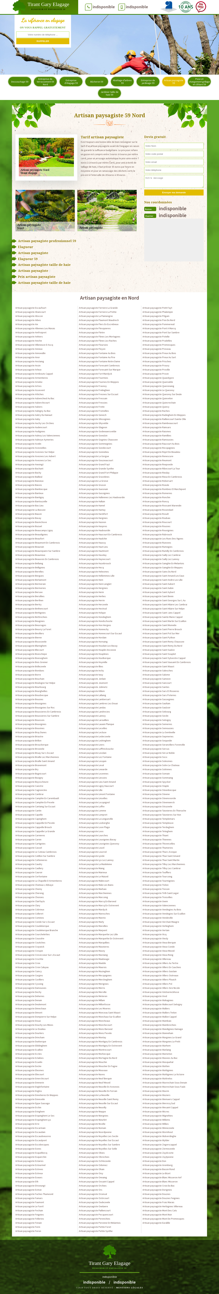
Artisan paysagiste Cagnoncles (31, 790)
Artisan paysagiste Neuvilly (92, 1107)
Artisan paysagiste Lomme (92, 810)
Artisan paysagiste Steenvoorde (159, 798)
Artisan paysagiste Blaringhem (31, 645)
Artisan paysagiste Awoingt (29, 464)
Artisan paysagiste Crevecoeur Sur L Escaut (37, 954)
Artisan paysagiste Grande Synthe (96, 468)
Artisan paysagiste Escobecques (32, 1144)
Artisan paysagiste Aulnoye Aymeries (34, 439)
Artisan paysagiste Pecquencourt (96, 1214)
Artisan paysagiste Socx (155, 757)
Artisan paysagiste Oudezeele (94, 1202)
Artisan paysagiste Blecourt (29, 649)
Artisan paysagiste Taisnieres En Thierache (164, 810)
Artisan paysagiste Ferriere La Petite (98, 311)
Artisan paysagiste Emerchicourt (32, 1078)
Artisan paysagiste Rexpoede (158, 464)
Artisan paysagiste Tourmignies (159, 880)
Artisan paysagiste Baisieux (29, 480)
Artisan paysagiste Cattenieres (31, 860)
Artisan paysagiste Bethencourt (31, 608)
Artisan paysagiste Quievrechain (159, 402)
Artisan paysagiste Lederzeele (94, 736)
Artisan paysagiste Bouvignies (30, 724)
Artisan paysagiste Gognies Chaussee (98, 439)
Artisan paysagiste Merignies (94, 983)
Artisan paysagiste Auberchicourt (32, 402)
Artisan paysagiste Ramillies (157, 435)
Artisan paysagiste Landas (92, 707)
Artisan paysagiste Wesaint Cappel (160, 1107)
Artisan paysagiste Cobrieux (29, 909)
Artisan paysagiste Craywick (29, 946)
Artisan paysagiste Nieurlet (93, 1119)
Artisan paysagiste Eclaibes (29, 1057)
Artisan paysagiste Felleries (29, 1218)
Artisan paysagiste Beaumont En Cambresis (37, 542)
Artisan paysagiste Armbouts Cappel (34, 373)
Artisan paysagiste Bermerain (30, 583)
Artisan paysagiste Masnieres (94, 946)
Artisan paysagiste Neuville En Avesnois (99, 1086)
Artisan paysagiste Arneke (28, 381)
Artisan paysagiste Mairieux (93, 872)
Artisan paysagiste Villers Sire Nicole (161, 987)
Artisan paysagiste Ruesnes (157, 542)
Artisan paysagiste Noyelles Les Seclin (98, 1136)
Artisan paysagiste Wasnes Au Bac (160, 1057)
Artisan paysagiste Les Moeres (95, 1008)
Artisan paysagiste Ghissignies (94, 419)
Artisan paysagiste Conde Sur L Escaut (35, 921)
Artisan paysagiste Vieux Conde (159, 946)
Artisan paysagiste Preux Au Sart (159, 357)
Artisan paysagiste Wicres (156, 1111)
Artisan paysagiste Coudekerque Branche (36, 930)
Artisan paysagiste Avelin (28, 443)
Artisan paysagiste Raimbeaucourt (160, 423)
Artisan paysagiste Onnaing (93, 1177)
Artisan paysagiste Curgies (29, 975)
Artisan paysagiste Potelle (156, 336)
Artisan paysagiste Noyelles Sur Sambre (99, 1144)
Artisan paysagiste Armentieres (31, 377)
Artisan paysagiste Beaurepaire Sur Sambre (37, 550)
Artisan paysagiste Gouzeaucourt (96, 460)
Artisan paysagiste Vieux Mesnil (159, 950)
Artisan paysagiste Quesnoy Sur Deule (162, 394)
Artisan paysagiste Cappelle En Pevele (35, 822)
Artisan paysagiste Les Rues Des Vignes (163, 538)
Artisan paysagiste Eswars (28, 1177)
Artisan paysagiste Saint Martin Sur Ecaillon (164, 621)
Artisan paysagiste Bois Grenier (31, 662)
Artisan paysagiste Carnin (28, 839)
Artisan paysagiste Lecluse (92, 732)
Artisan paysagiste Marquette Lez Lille (98, 934)
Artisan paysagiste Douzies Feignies (161, 1198)
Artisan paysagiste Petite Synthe (96, 1231)
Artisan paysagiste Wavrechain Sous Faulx (164, 1086)
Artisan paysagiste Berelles (29, 571)
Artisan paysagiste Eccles (28, 1053)
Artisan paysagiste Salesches (158, 670)
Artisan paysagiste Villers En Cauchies (162, 967)
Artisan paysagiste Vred (155, 996)
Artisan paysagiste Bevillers (29, 633)
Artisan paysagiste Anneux (28, 348)
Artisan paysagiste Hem (91, 579)
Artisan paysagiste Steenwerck (159, 802)
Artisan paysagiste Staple (156, 785)
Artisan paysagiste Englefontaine (32, 1086)
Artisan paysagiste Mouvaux (93, 1070)
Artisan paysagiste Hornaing (93, 641)
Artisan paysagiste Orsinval (93, 1194)
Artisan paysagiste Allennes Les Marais (35, 328)
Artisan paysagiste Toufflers (157, 872)
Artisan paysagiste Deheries (29, 996)
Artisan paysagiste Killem (92, 691)
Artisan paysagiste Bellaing (29, 563)
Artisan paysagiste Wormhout (158, 1132)
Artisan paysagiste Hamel (92, 505)
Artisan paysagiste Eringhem (30, 1111)
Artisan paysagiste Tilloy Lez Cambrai (162, 868)
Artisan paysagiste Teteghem (158, 831)
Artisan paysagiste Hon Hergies (95, 625)
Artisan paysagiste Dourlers (29, 1033)
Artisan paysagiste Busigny (29, 777)
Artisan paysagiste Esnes (28, 1148)
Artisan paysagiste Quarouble (158, 381)
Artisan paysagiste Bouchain (29, 678)
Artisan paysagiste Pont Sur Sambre (161, 332)
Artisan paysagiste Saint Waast (158, 666)
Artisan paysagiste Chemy (28, 889)
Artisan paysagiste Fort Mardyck (95, 373)
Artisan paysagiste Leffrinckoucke (96, 748)
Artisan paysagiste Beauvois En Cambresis (37, 559)
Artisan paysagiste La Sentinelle (159, 732)
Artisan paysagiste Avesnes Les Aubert (35, 456)
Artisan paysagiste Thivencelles (159, 843)
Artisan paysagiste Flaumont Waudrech (99, 320)
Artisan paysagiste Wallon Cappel (160, 1016)
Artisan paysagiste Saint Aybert (159, 592)
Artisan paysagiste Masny (92, 950)
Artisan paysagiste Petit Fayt (157, 307)
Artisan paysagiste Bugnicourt (30, 773)
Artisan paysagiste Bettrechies (31, 616)
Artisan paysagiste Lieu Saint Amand (97, 781)
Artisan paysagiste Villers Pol (157, 983)
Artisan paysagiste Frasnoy (93, 386)
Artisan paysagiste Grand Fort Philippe (98, 472)
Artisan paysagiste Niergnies (93, 1115)
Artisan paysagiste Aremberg (158, 1165)
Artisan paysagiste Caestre (29, 785)
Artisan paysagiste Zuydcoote (158, 1152)
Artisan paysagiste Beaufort (29, 538)
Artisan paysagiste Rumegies (157, 546)
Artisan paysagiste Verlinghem (158, 925)
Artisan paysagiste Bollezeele (30, 666)
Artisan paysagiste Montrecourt (95, 1049)
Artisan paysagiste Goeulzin (93, 435)
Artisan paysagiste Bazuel (28, 526)
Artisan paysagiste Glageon (93, 427)
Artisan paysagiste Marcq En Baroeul (97, 901)
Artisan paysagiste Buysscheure (31, 781)
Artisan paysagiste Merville (93, 992)
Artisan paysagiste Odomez (93, 1165)
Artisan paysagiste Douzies (156, 1194)
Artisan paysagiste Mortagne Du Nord (98, 1057)
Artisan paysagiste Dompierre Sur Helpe (35, 1016)
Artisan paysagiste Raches (156, 410)
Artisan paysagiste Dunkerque (30, 1041)
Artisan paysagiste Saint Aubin (158, 588)
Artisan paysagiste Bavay (28, 518)
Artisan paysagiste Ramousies (158, 439)
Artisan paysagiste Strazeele (157, 806)
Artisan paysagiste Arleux (28, 369)
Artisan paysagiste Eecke (28, 1066)
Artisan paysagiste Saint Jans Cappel (161, 612)
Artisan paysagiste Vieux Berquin (159, 942)
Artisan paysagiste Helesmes (94, 571)
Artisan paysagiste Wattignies (158, 1070)
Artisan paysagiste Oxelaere (93, 1206)
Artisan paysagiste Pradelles (157, 340)
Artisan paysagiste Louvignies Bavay (97, 839)
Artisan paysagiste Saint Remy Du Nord (162, 645)
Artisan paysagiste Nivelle (92, 1123)
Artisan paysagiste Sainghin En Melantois (163, 563)
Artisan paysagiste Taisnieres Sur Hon (162, 814)
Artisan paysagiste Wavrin (156, 1091)
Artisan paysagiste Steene (156, 794)
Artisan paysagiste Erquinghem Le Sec (35, 1115)
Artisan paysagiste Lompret (93, 814)
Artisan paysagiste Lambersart (94, 699)
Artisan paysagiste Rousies (156, 526)
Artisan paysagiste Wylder (156, 1140)
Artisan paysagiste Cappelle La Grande (35, 831)
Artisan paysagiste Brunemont (30, 765)
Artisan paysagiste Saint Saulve (159, 649)
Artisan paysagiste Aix (26, 324)
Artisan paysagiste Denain (28, 1000)
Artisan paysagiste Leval (91, 765)
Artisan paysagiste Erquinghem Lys (33, 1119)
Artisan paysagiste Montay (92, 1037)
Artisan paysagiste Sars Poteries (159, 695)
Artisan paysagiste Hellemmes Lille (96, 575)
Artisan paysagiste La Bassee (30, 509)
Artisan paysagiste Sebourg (157, 711)
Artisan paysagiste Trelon (156, 884)
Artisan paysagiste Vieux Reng (158, 954)
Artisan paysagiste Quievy (156, 406)
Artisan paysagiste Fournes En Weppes (99, 381)
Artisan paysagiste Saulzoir (156, 707)
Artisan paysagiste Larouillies (94, 720)
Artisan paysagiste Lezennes (93, 773)
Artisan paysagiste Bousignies (30, 703)
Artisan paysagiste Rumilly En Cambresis (163, 550)
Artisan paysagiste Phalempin (158, 311)
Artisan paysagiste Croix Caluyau (32, 967)
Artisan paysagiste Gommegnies (95, 443)
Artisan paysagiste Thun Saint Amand (161, 855)
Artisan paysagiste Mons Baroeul (95, 1029)
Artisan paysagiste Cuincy (28, 971)
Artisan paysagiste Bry (26, 769)
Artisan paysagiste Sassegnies (158, 699)
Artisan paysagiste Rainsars (157, 427)
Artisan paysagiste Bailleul (28, 476)
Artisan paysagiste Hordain (92, 637)
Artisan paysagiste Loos (91, 831)
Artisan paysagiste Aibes (28, 320)
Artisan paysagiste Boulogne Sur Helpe (35, 682)
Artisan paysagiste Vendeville (158, 917)
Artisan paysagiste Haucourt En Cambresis (100, 534)
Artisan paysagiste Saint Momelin (159, 625)
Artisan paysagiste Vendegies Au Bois (162, 909)
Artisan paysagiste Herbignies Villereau (163, 1206)
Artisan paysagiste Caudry (28, 864)
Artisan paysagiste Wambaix (157, 1020)
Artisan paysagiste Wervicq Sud (159, 1103)
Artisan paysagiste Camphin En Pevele (34, 802)
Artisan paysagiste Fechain (29, 1210)
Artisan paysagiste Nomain (92, 1127)
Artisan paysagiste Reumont (157, 460)
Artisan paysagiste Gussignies (94, 493)
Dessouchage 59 (19, 81)
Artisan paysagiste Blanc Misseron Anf (162, 1177)
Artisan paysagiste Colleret (29, 913)
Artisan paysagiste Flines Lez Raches (98, 340)
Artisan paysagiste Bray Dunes (31, 732)
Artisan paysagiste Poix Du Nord (159, 320)
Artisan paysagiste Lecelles (93, 728)
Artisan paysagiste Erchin (28, 1107)
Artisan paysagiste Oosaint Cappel (96, 1181)
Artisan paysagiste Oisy (91, 1173)
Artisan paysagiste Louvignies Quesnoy (99, 843)
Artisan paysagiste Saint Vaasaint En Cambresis (167, 662)
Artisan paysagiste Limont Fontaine (97, 794)
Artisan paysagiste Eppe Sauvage (32, 1103)
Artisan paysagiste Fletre (92, 332)
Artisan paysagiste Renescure (158, 456)
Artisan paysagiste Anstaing (29, 361)
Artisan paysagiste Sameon (157, 678)
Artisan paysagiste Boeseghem (31, 658)
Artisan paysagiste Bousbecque (31, 695)
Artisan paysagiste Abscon (29, 316)
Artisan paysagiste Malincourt (94, 880)
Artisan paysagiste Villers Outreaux (160, 975)
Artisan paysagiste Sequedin (157, 740)
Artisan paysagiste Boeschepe (31, 653)
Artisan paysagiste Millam (92, 1000)
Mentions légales (129, 1287)
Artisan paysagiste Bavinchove (31, 522)
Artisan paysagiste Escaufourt (30, 307)
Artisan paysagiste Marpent (93, 930)
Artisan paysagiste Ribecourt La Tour (161, 468)
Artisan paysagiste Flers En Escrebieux (98, 324)
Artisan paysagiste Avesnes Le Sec (33, 460)
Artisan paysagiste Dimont (28, 1012)
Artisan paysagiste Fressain (93, 398)
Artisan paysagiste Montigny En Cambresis (100, 1041)
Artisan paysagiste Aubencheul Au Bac (34, 398)
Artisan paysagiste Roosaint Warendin (162, 505)
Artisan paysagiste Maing (92, 868)
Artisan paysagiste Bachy (28, 472)
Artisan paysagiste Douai (28, 1020)
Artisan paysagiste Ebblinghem (31, 1045)
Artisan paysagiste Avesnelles (30, 447)
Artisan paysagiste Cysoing (29, 983)
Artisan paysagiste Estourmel (30, 1165)
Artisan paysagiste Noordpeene (95, 1132)
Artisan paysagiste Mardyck (93, 909)
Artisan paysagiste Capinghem (31, 818)
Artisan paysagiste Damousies (30, 987)
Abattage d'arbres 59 (122, 82)
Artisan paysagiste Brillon (28, 740)
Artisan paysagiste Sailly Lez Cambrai (162, 555)
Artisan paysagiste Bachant (29, 468)
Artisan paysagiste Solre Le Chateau (161, 765)
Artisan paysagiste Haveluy (93, 555)
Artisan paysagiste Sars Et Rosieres (161, 691)
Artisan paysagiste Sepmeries (158, 736)
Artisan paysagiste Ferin (27, 1226)
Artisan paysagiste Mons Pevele (95, 1033)
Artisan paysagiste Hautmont (93, 550)
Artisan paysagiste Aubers (28, 406)
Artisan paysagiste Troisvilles (157, 897)
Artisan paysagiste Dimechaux (30, 1008)
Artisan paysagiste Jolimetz (93, 687)
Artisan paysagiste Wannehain (158, 1033)
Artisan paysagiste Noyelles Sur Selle (98, 1148)
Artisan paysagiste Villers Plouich (159, 979)
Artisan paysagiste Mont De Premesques (163, 1218)
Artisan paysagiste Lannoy (92, 715)
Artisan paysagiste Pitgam (156, 316)
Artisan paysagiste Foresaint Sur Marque (99, 369)
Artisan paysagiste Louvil (91, 847)
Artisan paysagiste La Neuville (94, 1095)
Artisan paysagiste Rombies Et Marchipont (164, 489)
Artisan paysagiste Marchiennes (95, 893)
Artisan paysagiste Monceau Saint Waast (99, 1012)
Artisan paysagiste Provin (156, 373)
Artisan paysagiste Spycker (157, 781)
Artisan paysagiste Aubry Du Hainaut (33, 414)
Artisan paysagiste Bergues (29, 575)
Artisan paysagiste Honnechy (94, 629)
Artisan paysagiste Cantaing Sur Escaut (35, 806)
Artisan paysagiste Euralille (156, 1222)
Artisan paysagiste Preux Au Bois (159, 353)
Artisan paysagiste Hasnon (92, 522)
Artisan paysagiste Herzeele (93, 604)
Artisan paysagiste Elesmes (29, 1070)
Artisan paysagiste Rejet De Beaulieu (161, 451)
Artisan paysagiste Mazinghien (94, 971)
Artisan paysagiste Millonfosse (94, 1004)
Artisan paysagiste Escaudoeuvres (33, 1136)
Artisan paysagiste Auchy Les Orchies (34, 423)
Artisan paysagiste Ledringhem (95, 740)
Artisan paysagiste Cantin (28, 810)
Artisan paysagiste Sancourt (157, 682)
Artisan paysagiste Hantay (92, 509)
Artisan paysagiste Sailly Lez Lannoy (161, 559)
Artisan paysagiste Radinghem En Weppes (164, 414)
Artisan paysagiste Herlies (92, 596)
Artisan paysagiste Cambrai (29, 794)
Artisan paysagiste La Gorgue (94, 456)
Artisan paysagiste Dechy (28, 992)
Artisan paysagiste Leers (91, 744)
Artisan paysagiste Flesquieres (95, 328)
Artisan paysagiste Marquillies (94, 942)
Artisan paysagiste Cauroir (28, 872)
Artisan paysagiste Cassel (28, 847)
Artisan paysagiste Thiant (155, 835)
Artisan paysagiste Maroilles (93, 925)
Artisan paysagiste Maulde (92, 963)
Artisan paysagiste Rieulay (156, 472)
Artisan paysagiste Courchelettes (32, 934)
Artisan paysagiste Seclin (155, 715)
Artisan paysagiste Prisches (157, 361)
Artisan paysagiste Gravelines (94, 476)
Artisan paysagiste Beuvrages (30, 625)
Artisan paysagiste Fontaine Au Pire (97, 357)
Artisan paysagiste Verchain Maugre (161, 921)
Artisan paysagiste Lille (90, 790)
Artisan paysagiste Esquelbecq (31, 1152)
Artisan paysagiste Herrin (92, 600)
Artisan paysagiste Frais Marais (158, 1202)
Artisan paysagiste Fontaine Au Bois (97, 353)
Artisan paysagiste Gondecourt (95, 447)
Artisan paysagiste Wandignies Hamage (163, 1029)
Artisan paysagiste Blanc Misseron (160, 1181)
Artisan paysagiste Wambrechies (159, 1024)
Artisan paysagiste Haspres (93, 526)
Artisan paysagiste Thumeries (158, 847)
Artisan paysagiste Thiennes (157, 839)
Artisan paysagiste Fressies (93, 402)
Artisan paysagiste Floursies (93, 344)
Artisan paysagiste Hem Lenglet (95, 583)
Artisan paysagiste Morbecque (94, 1053)
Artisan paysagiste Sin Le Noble (159, 752)
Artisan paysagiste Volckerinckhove (161, 992)
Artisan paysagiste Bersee (29, 592)
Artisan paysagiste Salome (156, 674)
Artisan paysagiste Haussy (92, 542)
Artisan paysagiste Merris (92, 987)
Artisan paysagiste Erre (27, 1123)
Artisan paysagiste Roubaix (156, 518)
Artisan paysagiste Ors (90, 1189)
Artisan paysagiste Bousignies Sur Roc (35, 707)
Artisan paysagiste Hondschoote (95, 621)
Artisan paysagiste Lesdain (92, 752)
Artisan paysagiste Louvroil (93, 851)
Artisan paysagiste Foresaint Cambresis (99, 365)
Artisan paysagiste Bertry (28, 604)
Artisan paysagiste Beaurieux (30, 555)
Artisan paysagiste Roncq (156, 501)
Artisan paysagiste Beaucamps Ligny (34, 530)
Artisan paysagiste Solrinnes (157, 769)
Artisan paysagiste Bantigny (29, 497)
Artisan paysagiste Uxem (155, 901)
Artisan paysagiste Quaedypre (158, 377)
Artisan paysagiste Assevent (30, 390)
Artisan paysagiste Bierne (28, 637)
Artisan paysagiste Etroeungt (30, 1185)
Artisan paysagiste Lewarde (93, 769)
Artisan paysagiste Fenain (28, 1222)
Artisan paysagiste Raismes (157, 431)
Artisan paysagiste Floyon (92, 348)
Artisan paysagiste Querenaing (158, 386)
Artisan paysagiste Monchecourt (95, 1024)
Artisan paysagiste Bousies (29, 699)
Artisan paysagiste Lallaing (92, 695)
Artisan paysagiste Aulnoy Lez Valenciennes (37, 435)
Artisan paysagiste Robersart (158, 480)
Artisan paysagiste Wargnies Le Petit (161, 1041)
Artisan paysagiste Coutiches (30, 942)
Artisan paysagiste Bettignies (30, 612)
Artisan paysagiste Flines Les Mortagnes (99, 336)
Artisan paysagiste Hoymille (93, 662)
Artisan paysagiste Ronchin (156, 497)
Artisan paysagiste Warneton (157, 1053)
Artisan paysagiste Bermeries (30, 588)
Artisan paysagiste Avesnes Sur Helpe (34, 451)
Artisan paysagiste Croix (27, 963)
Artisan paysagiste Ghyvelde (93, 423)
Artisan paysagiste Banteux (29, 493)
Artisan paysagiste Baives (28, 485)
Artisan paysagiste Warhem (157, 1045)
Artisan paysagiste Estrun (28, 1189)
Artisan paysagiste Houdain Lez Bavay (98, 645)
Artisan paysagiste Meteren (93, 996)
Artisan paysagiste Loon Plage (94, 827)
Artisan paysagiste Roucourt (157, 522)
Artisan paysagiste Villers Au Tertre (160, 963)
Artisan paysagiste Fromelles (94, 410)
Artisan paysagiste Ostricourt (94, 1198)
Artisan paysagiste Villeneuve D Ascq (34, 344)
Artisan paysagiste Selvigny (157, 720)
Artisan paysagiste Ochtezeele (95, 1161)
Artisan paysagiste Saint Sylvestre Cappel (164, 658)
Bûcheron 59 (96, 81)
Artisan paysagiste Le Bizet (156, 1173)
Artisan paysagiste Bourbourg (30, 687)
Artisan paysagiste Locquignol (94, 802)
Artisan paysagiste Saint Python (159, 637)
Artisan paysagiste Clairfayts (30, 901)
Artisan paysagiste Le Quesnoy (158, 390)
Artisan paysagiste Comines (29, 917)
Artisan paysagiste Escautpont (31, 1140)
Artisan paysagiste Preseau (157, 348)
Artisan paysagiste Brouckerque (31, 744)
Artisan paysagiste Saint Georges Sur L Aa (164, 600)
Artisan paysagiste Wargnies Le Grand (162, 1037)
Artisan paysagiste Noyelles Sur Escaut (99, 1140)
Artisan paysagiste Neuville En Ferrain (98, 1091)
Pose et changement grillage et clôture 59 (199, 81)
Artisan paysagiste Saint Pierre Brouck (162, 629)
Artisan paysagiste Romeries (157, 493)
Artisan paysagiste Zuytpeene (158, 1156)
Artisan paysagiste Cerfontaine (31, 876)
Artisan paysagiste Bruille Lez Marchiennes (37, 757)
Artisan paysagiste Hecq (91, 567)
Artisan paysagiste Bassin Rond (159, 1169)
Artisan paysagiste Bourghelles (31, 691)
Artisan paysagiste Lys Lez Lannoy (96, 860)
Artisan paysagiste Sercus (156, 748)
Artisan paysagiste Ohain (91, 1169)
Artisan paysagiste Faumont (29, 1202)
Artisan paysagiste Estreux (29, 1173)
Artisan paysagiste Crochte (29, 959)
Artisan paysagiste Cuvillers (29, 979)
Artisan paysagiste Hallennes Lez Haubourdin (102, 497)
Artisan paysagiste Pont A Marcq (159, 328)
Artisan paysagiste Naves (92, 1074)
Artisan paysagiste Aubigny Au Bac (33, 410)
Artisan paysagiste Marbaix (92, 889)
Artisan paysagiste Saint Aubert (159, 583)
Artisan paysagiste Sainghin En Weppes (163, 567)
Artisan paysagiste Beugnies (30, 621)
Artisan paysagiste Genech (92, 414)
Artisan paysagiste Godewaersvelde (97, 431)
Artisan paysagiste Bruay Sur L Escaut (34, 752)
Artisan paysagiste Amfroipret (30, 332)
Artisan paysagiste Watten (156, 1066)
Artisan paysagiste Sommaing (158, 777)
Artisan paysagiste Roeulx (156, 485)
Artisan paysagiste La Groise (93, 480)
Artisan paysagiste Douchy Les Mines (34, 1024)
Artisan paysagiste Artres (28, 386)
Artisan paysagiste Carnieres (30, 835)
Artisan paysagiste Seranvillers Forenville (164, 744)
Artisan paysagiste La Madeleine (95, 864)
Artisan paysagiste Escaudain (30, 1132)
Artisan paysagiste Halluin (92, 501)
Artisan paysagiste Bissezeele (31, 641)
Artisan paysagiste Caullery (29, 868)
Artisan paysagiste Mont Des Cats (160, 1210)
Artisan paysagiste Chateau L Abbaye (34, 884)
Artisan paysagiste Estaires (29, 1161)
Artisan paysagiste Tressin (156, 889)
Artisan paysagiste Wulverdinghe (159, 1136)
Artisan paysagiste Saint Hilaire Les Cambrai (165, 604)
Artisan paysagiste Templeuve (158, 822)
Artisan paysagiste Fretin (92, 406)
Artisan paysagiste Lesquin (92, 761)
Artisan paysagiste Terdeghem (158, 827)
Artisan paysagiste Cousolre (29, 938)
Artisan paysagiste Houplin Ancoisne (97, 649)
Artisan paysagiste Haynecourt (94, 559)
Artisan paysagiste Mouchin (93, 1062)
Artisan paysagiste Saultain (156, 703)
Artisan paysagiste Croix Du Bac (159, 1185)
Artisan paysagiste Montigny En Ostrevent (100, 1045)
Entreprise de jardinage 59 (148, 82)
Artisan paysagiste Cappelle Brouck (33, 827)
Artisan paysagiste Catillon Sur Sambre (35, 855)
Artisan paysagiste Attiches (29, 394)
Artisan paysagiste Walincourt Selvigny (162, 1004)
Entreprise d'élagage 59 (71, 82)
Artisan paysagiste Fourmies (93, 377)
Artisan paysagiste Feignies (29, 1214)
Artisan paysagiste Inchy (91, 670)
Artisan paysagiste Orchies (93, 1185)
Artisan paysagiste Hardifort (93, 513)
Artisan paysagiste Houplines (94, 653)
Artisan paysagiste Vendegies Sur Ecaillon (164, 913)
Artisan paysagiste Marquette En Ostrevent (101, 938)
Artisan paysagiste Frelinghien (94, 390)
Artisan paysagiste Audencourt (31, 427)
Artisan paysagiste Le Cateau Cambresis (36, 851)
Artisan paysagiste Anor (27, 357)
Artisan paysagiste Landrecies (94, 711)
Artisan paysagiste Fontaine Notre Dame (99, 361)
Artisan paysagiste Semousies (158, 728)
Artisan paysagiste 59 (173, 82)
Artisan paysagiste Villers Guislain (160, 971)
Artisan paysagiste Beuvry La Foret (33, 629)
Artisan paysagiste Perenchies (94, 1218)
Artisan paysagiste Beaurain (29, 546)
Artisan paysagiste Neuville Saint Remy (99, 1099)
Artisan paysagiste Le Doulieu (30, 1029)
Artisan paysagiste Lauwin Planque (96, 724)
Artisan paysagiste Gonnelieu (94, 451)
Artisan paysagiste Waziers (156, 1095)
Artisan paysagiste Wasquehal (158, 1062)
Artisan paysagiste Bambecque (31, 489)
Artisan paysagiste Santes (156, 687)
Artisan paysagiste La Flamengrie (96, 316)
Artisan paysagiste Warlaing (157, 1049)
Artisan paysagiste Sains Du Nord (159, 571)
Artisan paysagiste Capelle (29, 814)
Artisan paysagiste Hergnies (93, 588)
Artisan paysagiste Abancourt (30, 311)
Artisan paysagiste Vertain (156, 930)
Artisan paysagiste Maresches (94, 913)
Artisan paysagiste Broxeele (29, 748)
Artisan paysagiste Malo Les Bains (96, 884)
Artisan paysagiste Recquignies (159, 447)
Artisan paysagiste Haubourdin (94, 530)
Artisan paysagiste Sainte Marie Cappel (163, 616)
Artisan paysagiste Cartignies (30, 843)
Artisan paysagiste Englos (28, 1091)
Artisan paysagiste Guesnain (93, 489)
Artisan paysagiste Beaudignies (31, 534)
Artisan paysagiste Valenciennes (159, 905)
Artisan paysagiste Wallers (156, 1008)
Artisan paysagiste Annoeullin (30, 353)
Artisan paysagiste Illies (91, 666)
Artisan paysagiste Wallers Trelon (160, 1012)
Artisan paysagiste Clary (27, 905)
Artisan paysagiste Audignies (30, 431)
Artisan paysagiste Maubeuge (94, 959)
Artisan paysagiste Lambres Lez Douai (98, 703)
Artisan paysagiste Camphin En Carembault (37, 798)
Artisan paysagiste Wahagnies (158, 1000)
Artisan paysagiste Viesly (155, 938)
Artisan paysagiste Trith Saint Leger (161, 893)
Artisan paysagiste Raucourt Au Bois (161, 443)
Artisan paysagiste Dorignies (157, 1189)
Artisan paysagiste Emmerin (29, 1082)
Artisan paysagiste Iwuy (91, 674)
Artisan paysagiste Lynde (92, 855)
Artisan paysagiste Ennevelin (30, 1099)
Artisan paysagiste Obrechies (94, 1156)
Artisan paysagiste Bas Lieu (29, 505)
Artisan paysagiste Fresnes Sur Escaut (98, 394)
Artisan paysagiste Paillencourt (95, 1210)
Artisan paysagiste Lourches (93, 835)
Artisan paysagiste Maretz (92, 917)
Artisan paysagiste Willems (156, 1119)
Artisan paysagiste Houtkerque (95, 658)
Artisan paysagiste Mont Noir (157, 1214)
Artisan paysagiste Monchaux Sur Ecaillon (100, 1016)
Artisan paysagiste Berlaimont (30, 579)
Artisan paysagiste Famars (29, 1198)
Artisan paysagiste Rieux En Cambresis (162, 476)
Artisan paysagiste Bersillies (29, 596)
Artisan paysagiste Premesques (159, 344)
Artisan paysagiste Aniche (28, 340)
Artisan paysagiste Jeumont (93, 682)
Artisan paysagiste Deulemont (30, 1004)
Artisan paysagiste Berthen (29, 600)
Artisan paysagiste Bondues (29, 670)
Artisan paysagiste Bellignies (30, 567)
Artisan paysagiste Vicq (154, 934)
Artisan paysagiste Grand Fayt (94, 464)
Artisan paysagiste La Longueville (96, 818)
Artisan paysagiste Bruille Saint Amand (35, 761)
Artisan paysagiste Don (154, 1161)
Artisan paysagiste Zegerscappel (160, 1144)
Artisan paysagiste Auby (27, 419)
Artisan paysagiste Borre (28, 674)
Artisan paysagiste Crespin (29, 950)
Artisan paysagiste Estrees (29, 1169)
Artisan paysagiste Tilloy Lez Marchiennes (164, 864)
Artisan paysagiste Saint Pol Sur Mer (161, 633)
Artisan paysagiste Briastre (29, 736)
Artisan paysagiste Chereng (29, 893)
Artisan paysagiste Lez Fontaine (95, 757)
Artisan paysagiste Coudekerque (32, 925)
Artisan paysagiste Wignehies (158, 1115)
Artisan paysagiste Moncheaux (94, 1020)
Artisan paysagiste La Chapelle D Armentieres (38, 880)
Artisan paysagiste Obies (92, 1152)
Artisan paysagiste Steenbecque (159, 790)
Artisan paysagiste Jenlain (92, 678)
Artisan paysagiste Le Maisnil (93, 876)
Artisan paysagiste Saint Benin (158, 596)
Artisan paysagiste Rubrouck (157, 534)
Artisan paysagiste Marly (91, 921)
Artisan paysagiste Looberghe (94, 822)
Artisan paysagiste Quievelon (158, 398)
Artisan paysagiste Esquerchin (30, 1156)
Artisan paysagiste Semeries (157, 724)
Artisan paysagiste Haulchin (93, 538)
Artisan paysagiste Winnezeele (158, 1127)
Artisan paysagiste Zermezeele (159, 1148)
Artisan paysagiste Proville (156, 369)
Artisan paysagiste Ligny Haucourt (96, 785)
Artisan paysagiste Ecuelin (28, 1062)
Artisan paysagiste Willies (156, 1123)
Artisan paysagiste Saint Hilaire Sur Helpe (164, 608)
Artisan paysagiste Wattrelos (157, 1078)
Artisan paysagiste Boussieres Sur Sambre (37, 715)
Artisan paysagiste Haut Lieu (93, 546)
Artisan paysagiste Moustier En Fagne (98, 1066)
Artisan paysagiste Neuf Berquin (95, 1078)
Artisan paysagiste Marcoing (93, 897)
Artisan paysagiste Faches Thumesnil (34, 1194)
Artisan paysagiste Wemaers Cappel (161, 1099)
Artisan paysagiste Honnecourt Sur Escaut (100, 633)
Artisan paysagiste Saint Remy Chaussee (163, 641)
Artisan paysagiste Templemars (159, 818)
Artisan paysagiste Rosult (156, 513)
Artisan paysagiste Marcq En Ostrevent (99, 905)
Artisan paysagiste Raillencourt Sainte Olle (164, 419)
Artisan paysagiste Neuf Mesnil (94, 1082)
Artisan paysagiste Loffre (92, 806)
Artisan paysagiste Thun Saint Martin (161, 860)
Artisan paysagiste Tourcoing (157, 876)
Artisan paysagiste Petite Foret (95, 1226)
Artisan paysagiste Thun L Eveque (160, 851)
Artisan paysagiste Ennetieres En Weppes (36, 1095)
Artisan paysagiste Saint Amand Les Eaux (163, 575)
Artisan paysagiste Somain (156, 773)
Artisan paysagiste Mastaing (93, 954)
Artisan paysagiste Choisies (29, 897)
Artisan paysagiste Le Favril (29, 1206)
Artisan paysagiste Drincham (29, 1037)
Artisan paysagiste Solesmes (157, 761)
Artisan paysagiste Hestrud (93, 608)
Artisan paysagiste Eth (26, 1181)
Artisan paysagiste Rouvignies (158, 530)
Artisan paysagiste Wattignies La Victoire (163, 1074)
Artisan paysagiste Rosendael (158, 509)
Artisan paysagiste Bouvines (29, 728)
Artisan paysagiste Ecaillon (29, 1049)
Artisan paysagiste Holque (92, 612)
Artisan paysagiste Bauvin (28, 513)
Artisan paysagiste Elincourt (29, 1074)
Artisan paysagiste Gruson (92, 485)
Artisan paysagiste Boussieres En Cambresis (38, 711)
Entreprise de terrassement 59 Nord (45, 81)
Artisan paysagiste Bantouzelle (31, 501)
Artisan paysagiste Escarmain (30, 1127)
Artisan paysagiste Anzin (28, 365)
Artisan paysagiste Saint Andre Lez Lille (163, 579)
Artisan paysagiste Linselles (93, 798)
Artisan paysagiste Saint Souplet (159, 653)
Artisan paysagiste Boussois (29, 720)
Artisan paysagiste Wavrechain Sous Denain (165, 1082)
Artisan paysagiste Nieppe (92, 1111)
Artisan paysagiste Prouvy (156, 365)
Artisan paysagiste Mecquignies (95, 975)
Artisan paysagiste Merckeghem (95, 979)
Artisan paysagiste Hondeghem (95, 616)
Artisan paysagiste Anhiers (29, 336)
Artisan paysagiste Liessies (93, 777)
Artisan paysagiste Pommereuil (159, 324)
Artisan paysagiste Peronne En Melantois (100, 1222)
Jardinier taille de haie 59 (109, 93)
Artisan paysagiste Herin (91, 592)
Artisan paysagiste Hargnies (93, 518)
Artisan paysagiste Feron (28, 1231)
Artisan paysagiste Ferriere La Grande (98, 307)
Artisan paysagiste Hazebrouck (95, 563)
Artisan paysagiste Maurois (93, 967)
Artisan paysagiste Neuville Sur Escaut (98, 1103)
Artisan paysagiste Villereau (157, 959)
